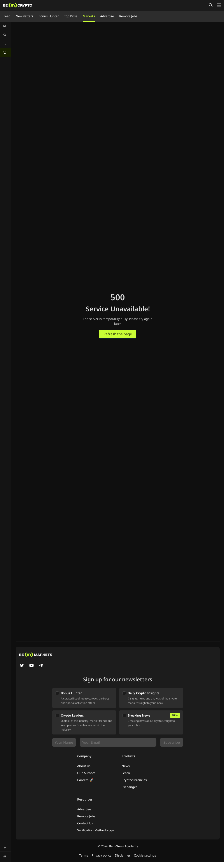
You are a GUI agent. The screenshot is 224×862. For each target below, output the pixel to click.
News (126, 766)
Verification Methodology (95, 830)
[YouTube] (31, 666)
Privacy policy (101, 855)
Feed (7, 16)
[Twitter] (21, 666)
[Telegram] (41, 666)
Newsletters (24, 16)
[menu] (5, 39)
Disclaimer (122, 855)
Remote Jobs (128, 16)
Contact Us (85, 823)
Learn (126, 773)
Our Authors (86, 773)
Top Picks (70, 16)
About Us (84, 766)
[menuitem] (5, 26)
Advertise (107, 16)
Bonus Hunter (48, 16)
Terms (83, 855)
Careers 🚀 (85, 780)
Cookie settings (145, 855)
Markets (89, 16)
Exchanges (129, 787)
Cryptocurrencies (134, 780)
